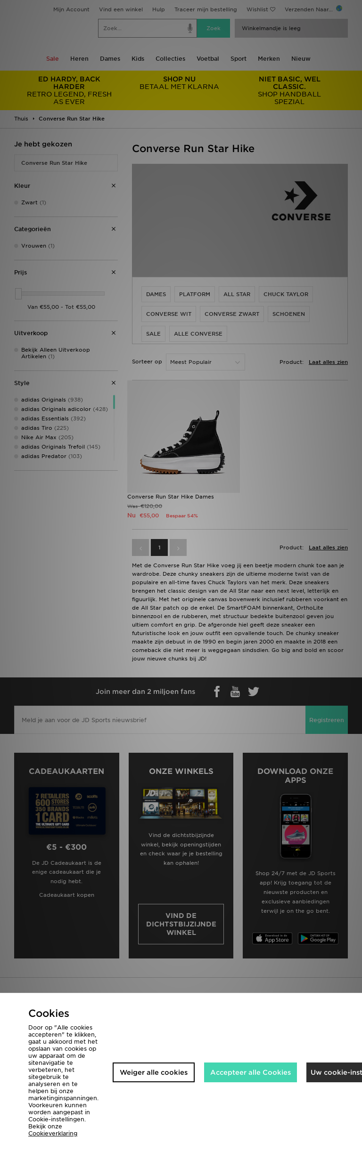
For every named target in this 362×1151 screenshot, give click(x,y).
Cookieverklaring (52, 1133)
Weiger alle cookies (154, 1072)
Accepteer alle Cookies (250, 1072)
